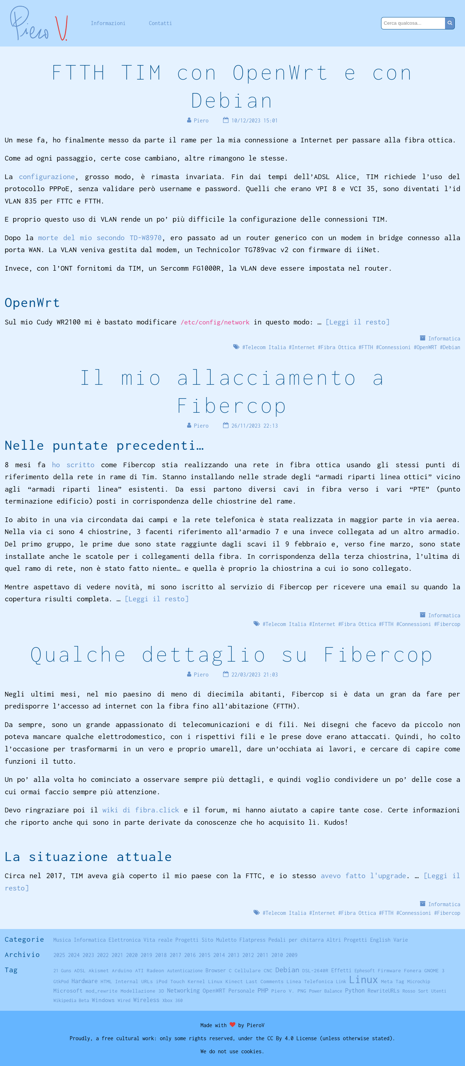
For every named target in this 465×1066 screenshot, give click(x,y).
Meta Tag (392, 981)
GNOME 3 (434, 970)
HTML (106, 981)
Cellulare (248, 970)
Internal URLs (134, 981)
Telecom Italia (265, 347)
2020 (132, 955)
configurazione (47, 176)
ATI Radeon (149, 970)
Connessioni (395, 347)
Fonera (412, 970)
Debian (451, 347)
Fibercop (448, 624)
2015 (204, 955)
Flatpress (252, 940)
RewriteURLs (384, 991)
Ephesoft (365, 970)
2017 (175, 955)
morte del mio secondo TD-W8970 (99, 237)
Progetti (187, 940)
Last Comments (265, 981)
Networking (183, 990)
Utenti (438, 991)
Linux (363, 979)
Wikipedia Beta (71, 1000)
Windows (103, 1000)
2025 (59, 955)
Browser (216, 970)
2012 (248, 955)
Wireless (146, 1000)
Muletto (226, 940)
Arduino (122, 970)
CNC (268, 970)
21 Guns (62, 970)
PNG (302, 991)
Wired (124, 1000)
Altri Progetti (347, 940)
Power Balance (325, 991)
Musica (62, 940)
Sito (207, 940)
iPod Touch (170, 981)
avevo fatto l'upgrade (363, 875)
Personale (242, 991)
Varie (400, 940)
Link (341, 981)
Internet (303, 347)
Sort (423, 991)
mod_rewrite (102, 991)
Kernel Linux (205, 981)
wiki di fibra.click (140, 809)
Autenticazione (185, 970)
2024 (74, 955)
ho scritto (73, 464)
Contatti (160, 23)
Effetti (341, 970)
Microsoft (68, 990)
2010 (277, 955)
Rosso (409, 991)
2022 (103, 955)
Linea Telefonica (310, 981)
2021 (117, 955)
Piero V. (283, 991)
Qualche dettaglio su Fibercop (232, 654)
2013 (233, 955)
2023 (88, 955)
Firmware (389, 970)
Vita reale (158, 940)
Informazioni (108, 23)
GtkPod (61, 981)
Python (355, 990)
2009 (292, 955)
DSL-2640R (315, 970)
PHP (263, 990)
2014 (219, 955)
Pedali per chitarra (296, 940)
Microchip (418, 981)
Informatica (444, 338)
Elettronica (125, 940)
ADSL (80, 970)
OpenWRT (427, 347)
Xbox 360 (172, 1000)
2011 (262, 955)
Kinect (234, 981)
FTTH (367, 347)
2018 (161, 955)
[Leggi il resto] (357, 322)
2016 (190, 955)
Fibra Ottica (338, 347)
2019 (146, 955)
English (380, 940)
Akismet (99, 970)
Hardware (85, 980)
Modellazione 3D (142, 991)
